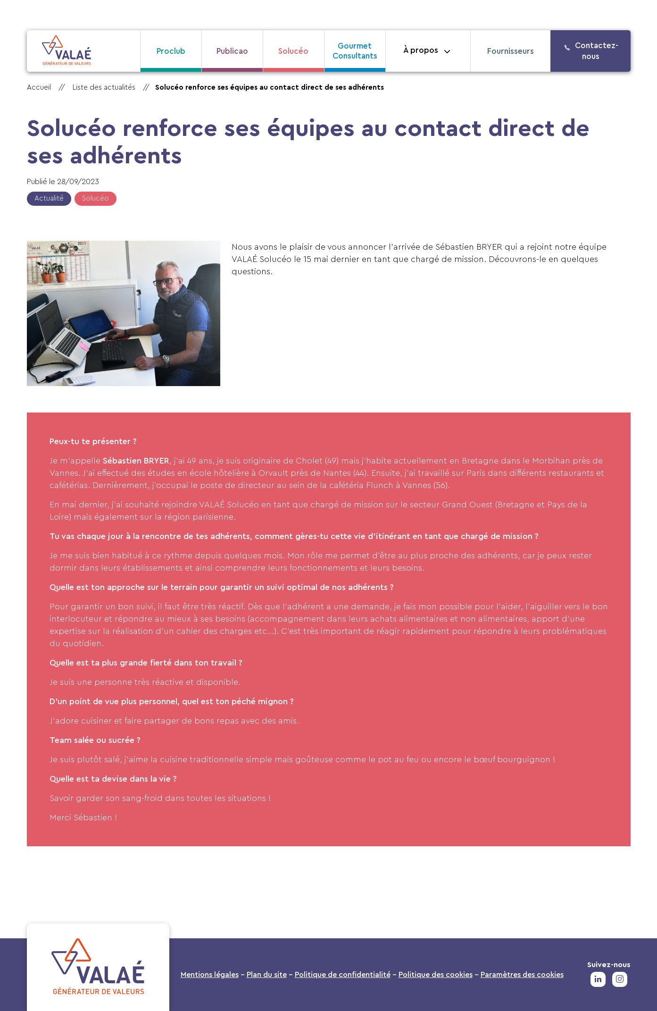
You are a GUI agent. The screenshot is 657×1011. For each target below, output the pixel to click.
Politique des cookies (436, 974)
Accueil (39, 87)
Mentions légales (210, 974)
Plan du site (267, 974)
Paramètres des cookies (522, 974)
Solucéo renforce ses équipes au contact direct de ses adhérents (269, 87)
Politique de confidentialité (343, 974)
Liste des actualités (104, 87)
